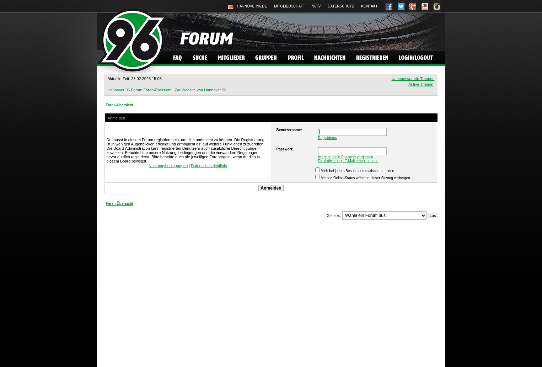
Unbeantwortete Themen (413, 78)
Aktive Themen (421, 84)
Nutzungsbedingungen (168, 166)
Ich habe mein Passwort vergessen (346, 157)
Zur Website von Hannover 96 (200, 90)
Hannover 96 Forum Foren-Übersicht (140, 90)
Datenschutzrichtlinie (209, 166)
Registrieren (327, 138)
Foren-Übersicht (119, 105)
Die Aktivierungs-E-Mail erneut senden (348, 161)
